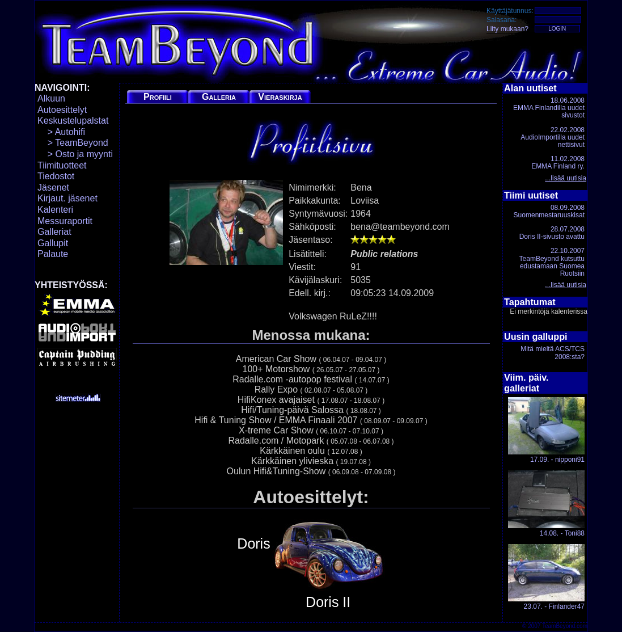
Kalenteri (55, 209)
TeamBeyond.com (564, 626)
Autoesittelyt (62, 110)
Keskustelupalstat (72, 120)
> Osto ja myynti (75, 154)
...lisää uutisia (565, 178)
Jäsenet (53, 187)
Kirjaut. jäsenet (67, 198)
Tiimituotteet (62, 165)
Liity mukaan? (507, 29)
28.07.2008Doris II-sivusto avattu (552, 233)
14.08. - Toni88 (546, 503)
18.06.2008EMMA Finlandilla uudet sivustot (549, 107)
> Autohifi (61, 132)
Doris (253, 543)
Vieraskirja (280, 97)
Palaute (52, 254)
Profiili (157, 97)
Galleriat (54, 232)
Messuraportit (64, 221)
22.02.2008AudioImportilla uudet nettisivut (553, 137)
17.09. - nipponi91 (546, 430)
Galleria (219, 97)
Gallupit (52, 243)
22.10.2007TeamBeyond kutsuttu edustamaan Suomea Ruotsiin (552, 262)
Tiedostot (55, 176)
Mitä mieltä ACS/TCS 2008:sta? (553, 352)
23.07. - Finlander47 (546, 577)
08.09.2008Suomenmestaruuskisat (549, 211)
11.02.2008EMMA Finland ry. (558, 162)
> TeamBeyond (72, 143)
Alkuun (51, 98)
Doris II (328, 564)
